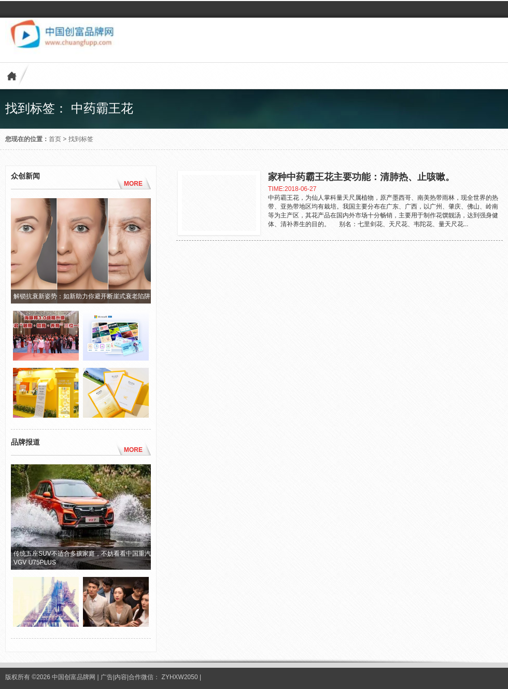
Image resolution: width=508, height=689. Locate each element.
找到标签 (80, 139)
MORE (133, 183)
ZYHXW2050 (181, 677)
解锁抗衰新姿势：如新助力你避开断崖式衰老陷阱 (81, 296)
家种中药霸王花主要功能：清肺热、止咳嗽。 (361, 177)
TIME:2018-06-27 (292, 188)
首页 (55, 139)
